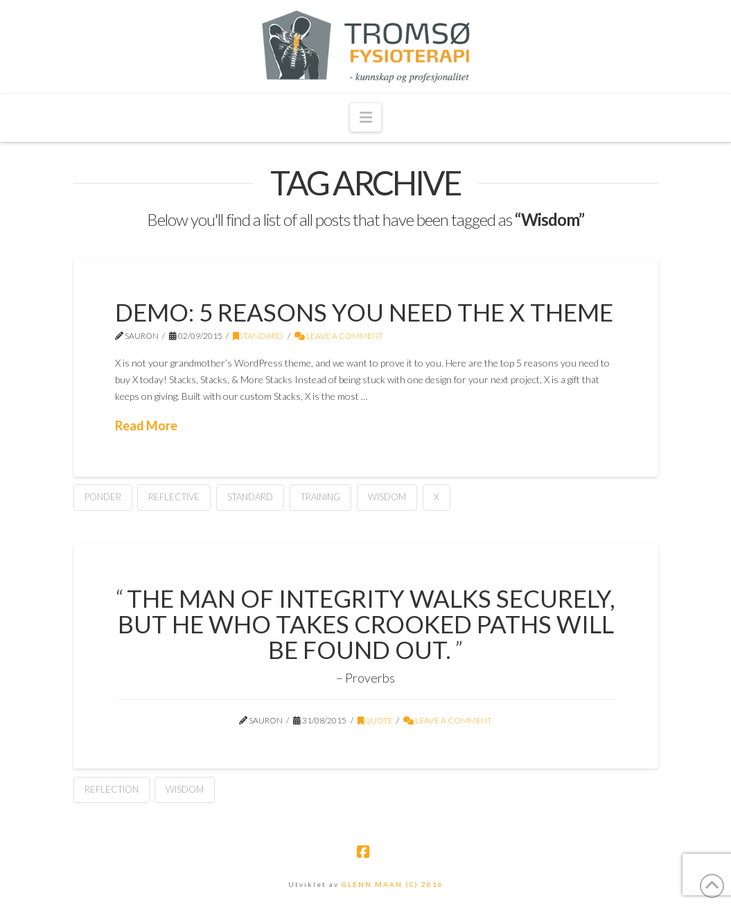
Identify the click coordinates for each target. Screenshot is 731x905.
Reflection (112, 789)
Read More (146, 425)
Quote (375, 720)
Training (320, 496)
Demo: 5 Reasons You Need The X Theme (364, 311)
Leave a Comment (338, 336)
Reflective (174, 496)
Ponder (103, 496)
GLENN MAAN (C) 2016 (392, 884)
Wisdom (387, 496)
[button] (365, 117)
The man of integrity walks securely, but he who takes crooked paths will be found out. (366, 623)
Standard (258, 336)
